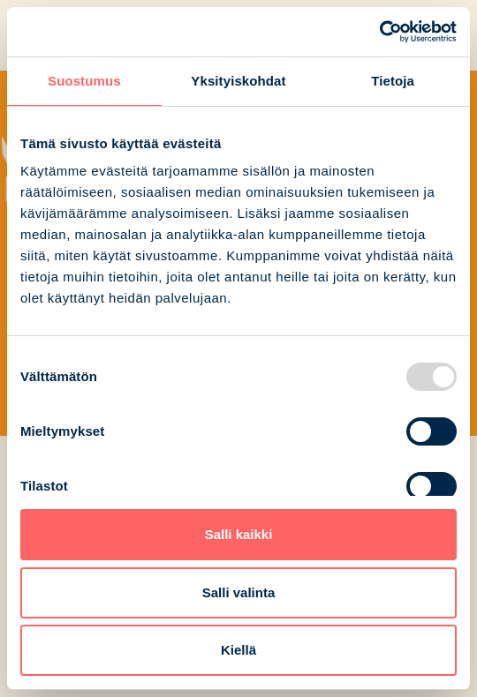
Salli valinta (239, 592)
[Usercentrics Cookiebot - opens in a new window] (379, 31)
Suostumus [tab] (84, 80)
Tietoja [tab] (392, 80)
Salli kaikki (239, 534)
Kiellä (238, 649)
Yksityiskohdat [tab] (238, 80)
